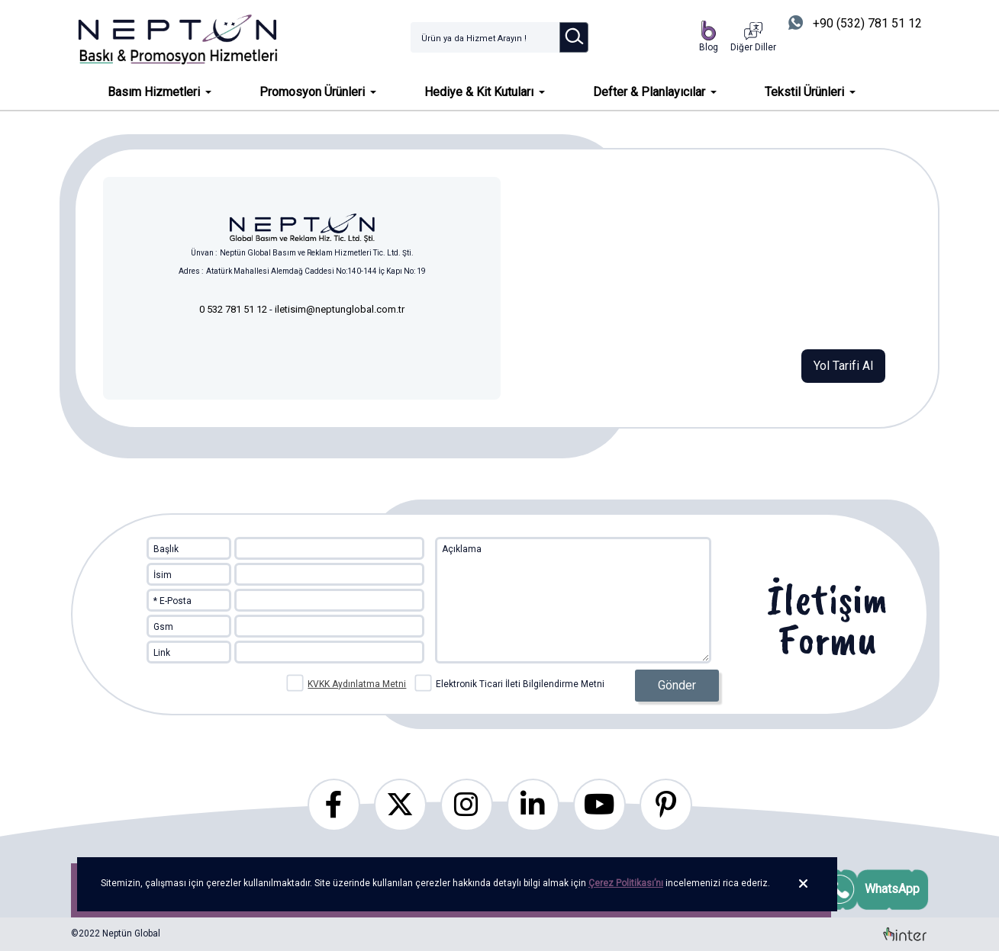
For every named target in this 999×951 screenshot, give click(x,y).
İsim (162, 575)
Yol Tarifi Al (843, 365)
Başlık (166, 549)
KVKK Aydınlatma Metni (357, 684)
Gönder (677, 685)
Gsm (163, 627)
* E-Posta (172, 601)
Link (161, 652)
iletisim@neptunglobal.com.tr (339, 309)
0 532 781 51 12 (234, 309)
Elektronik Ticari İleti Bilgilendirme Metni (510, 682)
